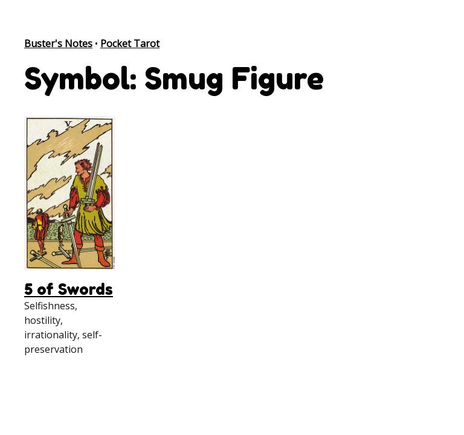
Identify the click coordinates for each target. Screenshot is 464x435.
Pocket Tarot (130, 43)
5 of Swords (68, 289)
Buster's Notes (58, 43)
